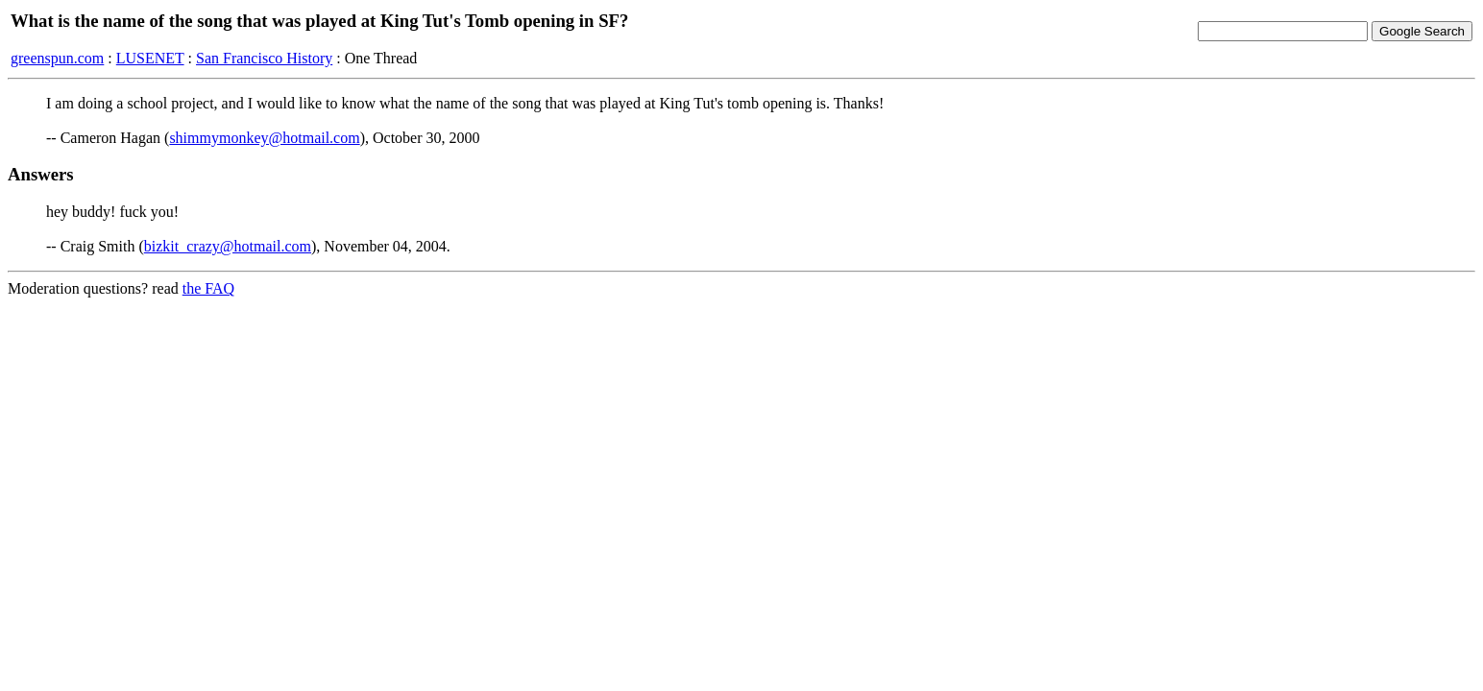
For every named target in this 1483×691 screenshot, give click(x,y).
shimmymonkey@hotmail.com (264, 138)
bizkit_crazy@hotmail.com (227, 246)
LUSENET (150, 58)
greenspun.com (57, 58)
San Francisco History (264, 58)
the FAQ (208, 288)
